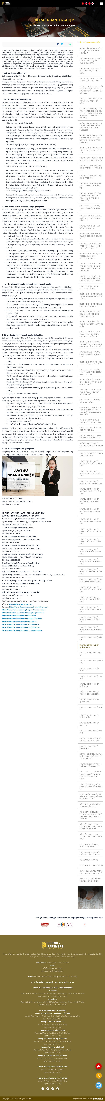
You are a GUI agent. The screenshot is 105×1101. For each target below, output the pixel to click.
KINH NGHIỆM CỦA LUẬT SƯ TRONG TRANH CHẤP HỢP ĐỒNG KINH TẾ (90, 392)
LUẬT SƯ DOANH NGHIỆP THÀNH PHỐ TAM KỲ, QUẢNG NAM (91, 531)
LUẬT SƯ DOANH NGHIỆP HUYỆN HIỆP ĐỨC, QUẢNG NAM (89, 619)
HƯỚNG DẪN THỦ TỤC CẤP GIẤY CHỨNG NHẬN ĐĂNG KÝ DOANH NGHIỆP (91, 382)
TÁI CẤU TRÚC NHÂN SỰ (89, 860)
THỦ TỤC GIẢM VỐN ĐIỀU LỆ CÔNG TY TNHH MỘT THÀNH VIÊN (91, 168)
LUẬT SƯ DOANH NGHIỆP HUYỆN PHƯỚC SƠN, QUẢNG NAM (90, 589)
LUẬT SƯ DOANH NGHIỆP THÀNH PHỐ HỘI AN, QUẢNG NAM (91, 541)
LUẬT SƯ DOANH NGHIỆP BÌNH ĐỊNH (89, 724)
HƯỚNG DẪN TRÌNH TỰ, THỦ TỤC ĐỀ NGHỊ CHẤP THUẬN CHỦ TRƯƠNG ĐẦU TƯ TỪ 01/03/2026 (91, 126)
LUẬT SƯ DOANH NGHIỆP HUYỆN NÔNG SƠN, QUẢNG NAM (90, 609)
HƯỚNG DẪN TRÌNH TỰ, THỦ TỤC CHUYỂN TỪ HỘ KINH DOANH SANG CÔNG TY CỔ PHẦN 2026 (91, 138)
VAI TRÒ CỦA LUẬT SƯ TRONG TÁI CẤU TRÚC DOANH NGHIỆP (91, 872)
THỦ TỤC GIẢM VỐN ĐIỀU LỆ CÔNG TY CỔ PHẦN (90, 177)
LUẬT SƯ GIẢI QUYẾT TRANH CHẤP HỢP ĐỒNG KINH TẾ (90, 436)
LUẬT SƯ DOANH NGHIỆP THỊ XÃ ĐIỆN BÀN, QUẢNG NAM (91, 580)
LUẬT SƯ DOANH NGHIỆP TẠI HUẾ (91, 677)
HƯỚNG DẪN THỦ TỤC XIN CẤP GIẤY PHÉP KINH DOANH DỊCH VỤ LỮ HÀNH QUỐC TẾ (91, 344)
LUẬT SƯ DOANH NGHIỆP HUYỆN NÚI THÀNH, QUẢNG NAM (90, 521)
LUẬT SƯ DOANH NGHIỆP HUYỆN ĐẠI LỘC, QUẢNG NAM (91, 482)
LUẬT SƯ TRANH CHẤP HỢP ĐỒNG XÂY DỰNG (90, 401)
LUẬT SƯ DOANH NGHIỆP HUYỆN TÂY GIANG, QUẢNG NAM (90, 599)
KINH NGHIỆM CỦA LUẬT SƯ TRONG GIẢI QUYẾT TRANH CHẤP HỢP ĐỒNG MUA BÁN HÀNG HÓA (90, 411)
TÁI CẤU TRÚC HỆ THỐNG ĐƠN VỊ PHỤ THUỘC (89, 845)
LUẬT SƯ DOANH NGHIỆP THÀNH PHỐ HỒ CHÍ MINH (89, 693)
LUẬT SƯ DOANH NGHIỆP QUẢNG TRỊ (89, 685)
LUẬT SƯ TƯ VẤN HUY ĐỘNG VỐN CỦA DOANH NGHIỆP (90, 739)
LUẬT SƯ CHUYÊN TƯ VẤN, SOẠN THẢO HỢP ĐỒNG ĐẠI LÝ (90, 208)
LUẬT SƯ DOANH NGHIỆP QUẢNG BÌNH (89, 646)
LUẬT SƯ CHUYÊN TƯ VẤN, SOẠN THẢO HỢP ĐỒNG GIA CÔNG (90, 354)
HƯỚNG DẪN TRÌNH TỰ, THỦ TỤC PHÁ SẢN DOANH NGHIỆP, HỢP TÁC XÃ (91, 256)
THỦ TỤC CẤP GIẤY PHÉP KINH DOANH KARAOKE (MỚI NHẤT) (91, 159)
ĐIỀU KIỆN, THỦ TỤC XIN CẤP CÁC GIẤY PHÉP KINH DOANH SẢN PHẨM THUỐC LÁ (91, 826)
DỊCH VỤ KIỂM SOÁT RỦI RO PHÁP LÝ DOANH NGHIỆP (90, 880)
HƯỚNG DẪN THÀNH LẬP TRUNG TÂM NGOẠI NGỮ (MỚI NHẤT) (91, 324)
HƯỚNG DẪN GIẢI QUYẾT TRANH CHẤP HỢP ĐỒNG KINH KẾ (91, 445)
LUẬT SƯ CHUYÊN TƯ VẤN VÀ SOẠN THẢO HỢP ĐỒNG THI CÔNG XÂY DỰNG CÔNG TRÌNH (91, 775)
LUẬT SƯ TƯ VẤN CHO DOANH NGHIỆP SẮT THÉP (91, 454)
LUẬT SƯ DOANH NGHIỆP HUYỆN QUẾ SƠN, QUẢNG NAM (89, 501)
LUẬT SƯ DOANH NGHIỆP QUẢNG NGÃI (89, 716)
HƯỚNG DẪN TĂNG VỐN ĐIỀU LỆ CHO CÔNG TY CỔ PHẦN (91, 363)
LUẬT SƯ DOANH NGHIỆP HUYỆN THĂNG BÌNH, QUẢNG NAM (91, 571)
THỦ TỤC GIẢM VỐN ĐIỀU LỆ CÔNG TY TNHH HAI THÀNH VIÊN (90, 185)
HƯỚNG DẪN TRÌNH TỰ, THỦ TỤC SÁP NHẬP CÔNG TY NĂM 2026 (91, 150)
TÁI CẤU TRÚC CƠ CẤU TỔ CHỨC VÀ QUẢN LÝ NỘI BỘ (90, 853)
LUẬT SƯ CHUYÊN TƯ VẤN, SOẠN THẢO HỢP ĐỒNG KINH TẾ (91, 786)
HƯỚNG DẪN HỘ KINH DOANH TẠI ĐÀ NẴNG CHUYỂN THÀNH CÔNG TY (91, 296)
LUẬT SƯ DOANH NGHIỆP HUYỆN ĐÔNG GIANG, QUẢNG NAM (91, 629)
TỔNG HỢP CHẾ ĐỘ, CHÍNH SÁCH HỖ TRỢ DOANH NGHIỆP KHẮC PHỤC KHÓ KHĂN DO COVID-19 (91, 815)
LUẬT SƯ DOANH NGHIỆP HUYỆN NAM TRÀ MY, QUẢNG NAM (91, 473)
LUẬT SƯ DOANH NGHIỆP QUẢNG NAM (89, 700)
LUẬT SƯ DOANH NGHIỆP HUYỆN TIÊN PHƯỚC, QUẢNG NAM (91, 463)
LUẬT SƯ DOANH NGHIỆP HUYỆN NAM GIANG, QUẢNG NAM (90, 561)
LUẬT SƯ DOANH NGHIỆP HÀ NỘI (90, 654)
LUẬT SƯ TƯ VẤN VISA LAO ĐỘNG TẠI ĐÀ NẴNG (90, 227)
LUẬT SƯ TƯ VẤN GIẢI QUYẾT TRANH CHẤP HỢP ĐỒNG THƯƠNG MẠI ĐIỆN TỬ (91, 334)
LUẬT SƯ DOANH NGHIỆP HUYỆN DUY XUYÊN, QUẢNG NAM (90, 551)
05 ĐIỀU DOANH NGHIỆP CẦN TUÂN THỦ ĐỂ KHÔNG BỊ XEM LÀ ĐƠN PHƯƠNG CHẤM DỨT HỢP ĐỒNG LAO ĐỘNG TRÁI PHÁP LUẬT (91, 113)
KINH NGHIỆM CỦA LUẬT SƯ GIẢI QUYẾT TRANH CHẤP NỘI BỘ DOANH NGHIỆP (91, 796)
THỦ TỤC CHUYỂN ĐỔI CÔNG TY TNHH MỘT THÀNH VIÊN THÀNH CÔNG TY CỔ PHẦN (91, 278)
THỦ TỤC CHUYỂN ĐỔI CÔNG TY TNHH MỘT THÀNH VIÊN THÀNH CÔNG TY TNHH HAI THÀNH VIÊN (91, 267)
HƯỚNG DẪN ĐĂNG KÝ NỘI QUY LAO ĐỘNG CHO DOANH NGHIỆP (91, 236)
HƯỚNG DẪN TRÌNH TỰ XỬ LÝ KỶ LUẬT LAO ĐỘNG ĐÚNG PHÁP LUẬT (91, 50)
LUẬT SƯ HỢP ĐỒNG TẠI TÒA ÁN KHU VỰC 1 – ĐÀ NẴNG (91, 79)
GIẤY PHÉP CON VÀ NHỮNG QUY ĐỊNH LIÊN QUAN (90, 805)
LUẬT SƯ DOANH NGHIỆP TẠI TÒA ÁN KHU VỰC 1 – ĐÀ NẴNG (91, 101)
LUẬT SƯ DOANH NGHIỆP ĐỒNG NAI (89, 669)
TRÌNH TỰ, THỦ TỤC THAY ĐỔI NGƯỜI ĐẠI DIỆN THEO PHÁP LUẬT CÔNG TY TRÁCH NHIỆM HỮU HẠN (91, 89)
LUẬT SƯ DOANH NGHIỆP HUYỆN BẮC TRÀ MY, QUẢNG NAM (90, 491)
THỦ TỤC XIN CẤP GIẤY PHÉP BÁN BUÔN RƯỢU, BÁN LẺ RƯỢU (90, 70)
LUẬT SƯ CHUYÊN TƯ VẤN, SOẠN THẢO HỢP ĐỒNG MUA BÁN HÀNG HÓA (91, 372)
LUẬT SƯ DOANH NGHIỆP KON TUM (91, 662)
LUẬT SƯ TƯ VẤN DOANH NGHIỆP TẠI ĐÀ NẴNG (89, 287)
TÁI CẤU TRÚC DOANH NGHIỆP (91, 865)
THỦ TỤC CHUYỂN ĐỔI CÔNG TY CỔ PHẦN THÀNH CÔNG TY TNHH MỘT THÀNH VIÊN (91, 246)
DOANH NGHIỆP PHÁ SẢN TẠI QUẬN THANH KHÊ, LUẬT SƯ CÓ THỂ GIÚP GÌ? (91, 756)
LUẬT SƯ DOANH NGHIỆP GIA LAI (91, 708)
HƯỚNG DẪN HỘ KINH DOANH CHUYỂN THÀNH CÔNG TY (91, 305)
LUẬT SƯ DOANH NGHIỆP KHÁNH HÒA (89, 747)
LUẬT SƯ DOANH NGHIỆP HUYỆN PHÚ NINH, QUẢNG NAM (90, 511)
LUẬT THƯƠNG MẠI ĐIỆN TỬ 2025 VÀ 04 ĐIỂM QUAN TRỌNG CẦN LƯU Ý (90, 60)
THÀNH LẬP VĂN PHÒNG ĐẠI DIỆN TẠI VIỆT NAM (90, 429)
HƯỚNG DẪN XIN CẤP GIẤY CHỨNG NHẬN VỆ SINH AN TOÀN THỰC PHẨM (90, 314)
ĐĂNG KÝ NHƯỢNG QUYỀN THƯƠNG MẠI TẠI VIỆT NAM (90, 421)
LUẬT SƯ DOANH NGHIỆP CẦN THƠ (91, 638)
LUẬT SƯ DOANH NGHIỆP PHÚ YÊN (91, 732)
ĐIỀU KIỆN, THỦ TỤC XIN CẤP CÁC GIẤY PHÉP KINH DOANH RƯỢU (91, 836)
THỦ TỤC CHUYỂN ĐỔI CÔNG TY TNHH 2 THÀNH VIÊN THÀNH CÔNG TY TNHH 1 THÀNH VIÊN (91, 196)
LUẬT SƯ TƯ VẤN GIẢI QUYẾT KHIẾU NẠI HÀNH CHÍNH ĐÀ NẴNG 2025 (91, 218)
